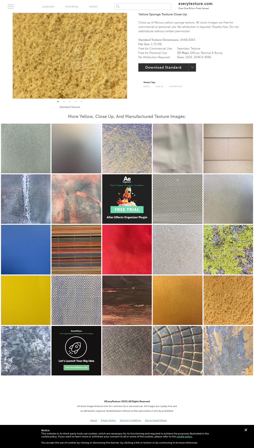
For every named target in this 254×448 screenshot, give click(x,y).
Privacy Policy (108, 420)
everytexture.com (195, 5)
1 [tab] (58, 102)
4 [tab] (76, 102)
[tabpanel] (70, 56)
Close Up (159, 86)
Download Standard (163, 67)
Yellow (146, 86)
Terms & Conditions (130, 420)
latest (93, 6)
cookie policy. (184, 436)
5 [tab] (82, 102)
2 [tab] (64, 102)
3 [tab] (70, 102)
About (93, 420)
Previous (10, 56)
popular (48, 6)
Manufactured (175, 86)
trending (71, 6)
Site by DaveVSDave (156, 420)
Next (130, 56)
